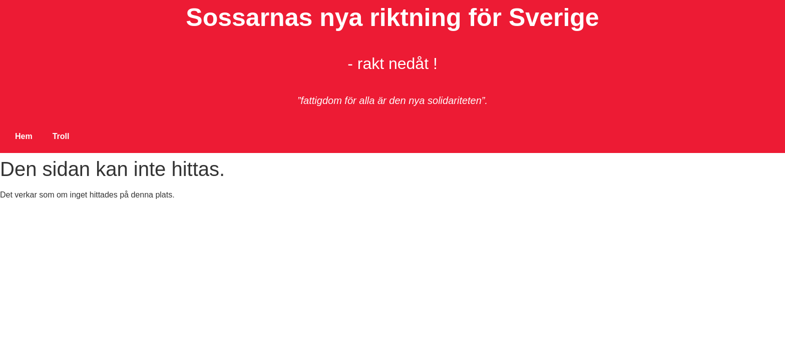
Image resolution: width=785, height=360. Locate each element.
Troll (61, 136)
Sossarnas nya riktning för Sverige (392, 18)
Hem (24, 136)
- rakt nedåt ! (392, 63)
